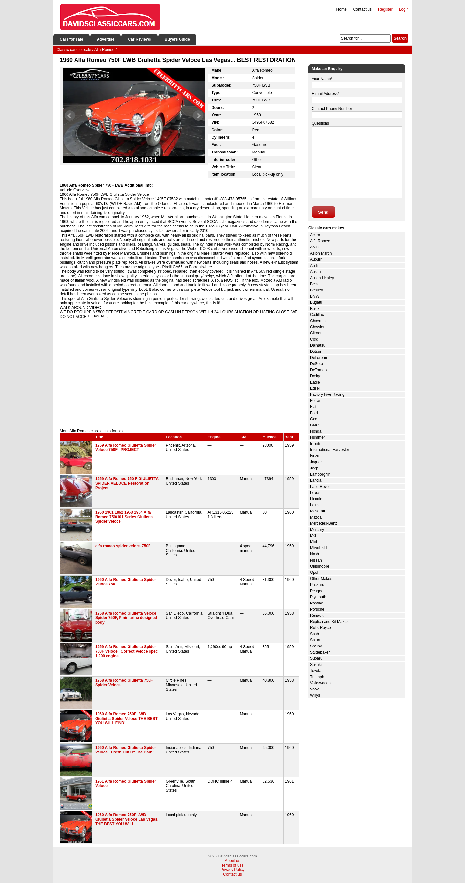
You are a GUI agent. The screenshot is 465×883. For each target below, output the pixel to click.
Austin (315, 271)
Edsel (315, 388)
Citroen (316, 333)
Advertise (106, 39)
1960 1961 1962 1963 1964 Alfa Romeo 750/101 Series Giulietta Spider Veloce (124, 517)
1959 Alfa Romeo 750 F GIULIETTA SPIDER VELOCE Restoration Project (127, 483)
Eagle (315, 382)
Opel (314, 572)
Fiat (313, 407)
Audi (314, 265)
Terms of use (233, 865)
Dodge (315, 376)
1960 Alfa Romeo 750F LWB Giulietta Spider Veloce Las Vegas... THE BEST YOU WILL (127, 819)
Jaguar (316, 462)
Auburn (316, 259)
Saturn (315, 640)
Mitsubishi (318, 548)
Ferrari (315, 400)
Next (198, 115)
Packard (317, 585)
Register (385, 9)
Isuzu (314, 456)
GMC (314, 425)
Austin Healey (322, 278)
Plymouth (318, 597)
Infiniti (315, 443)
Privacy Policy (233, 869)
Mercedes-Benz (323, 523)
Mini (313, 542)
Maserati (317, 511)
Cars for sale (71, 39)
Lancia (315, 480)
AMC (314, 247)
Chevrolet (318, 321)
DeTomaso (319, 370)
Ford (314, 413)
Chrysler (317, 327)
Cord (314, 339)
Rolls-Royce (320, 627)
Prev (70, 115)
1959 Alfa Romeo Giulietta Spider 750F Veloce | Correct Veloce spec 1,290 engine (126, 651)
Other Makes (321, 578)
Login (403, 9)
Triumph (317, 677)
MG (313, 535)
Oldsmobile (319, 566)
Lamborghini (320, 474)
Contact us (362, 9)
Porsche (317, 609)
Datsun (316, 351)
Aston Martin (321, 253)
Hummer (317, 437)
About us (232, 860)
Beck (314, 284)
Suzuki (316, 664)
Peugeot (317, 591)
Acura (315, 235)
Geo (313, 419)
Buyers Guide (177, 39)
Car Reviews (139, 39)
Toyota (315, 670)
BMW (314, 296)
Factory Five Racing (327, 394)
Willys (315, 695)
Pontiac (316, 603)
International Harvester (329, 449)
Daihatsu (317, 345)
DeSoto (316, 364)
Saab (314, 634)
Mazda (316, 517)
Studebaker (320, 652)
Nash (314, 554)
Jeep (314, 468)
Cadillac (317, 314)
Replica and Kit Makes (329, 621)
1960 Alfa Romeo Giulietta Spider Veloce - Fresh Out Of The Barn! (125, 749)
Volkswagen (320, 683)
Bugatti (316, 302)
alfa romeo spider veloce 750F (122, 546)
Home (341, 9)
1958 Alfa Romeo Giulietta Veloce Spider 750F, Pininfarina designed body (126, 618)
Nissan (316, 560)
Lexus (315, 492)
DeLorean (318, 357)
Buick (314, 308)
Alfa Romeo (320, 241)
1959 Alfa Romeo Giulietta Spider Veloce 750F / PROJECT (125, 447)
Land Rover (320, 486)
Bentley (316, 290)
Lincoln (316, 499)
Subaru (316, 658)
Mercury (317, 529)
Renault (316, 615)
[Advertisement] (179, 374)
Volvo (314, 689)
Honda (315, 431)
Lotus (314, 505)
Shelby (316, 646)
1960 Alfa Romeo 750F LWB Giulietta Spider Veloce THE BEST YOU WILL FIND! (126, 718)
